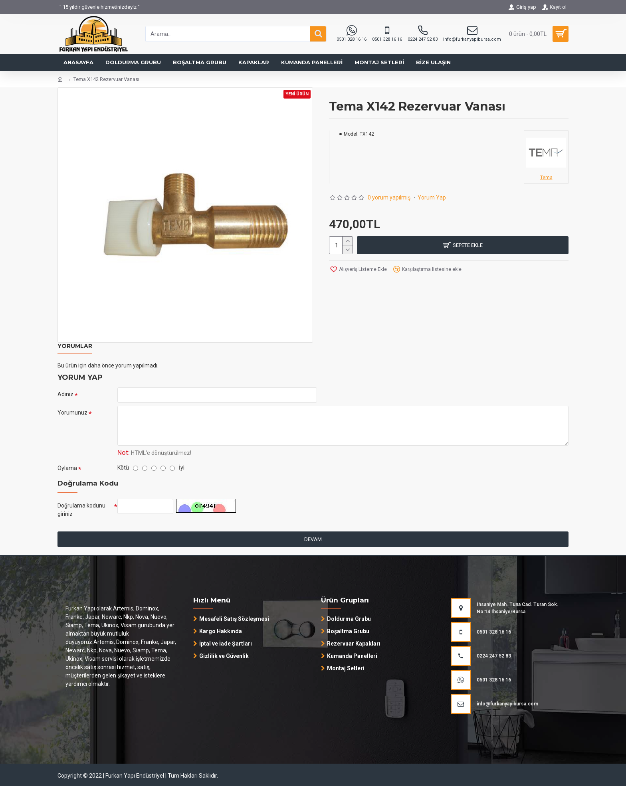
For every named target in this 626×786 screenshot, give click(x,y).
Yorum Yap (432, 197)
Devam (313, 539)
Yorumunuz (72, 412)
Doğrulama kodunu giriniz (81, 509)
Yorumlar (74, 346)
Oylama (67, 468)
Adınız (65, 394)
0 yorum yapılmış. (390, 197)
